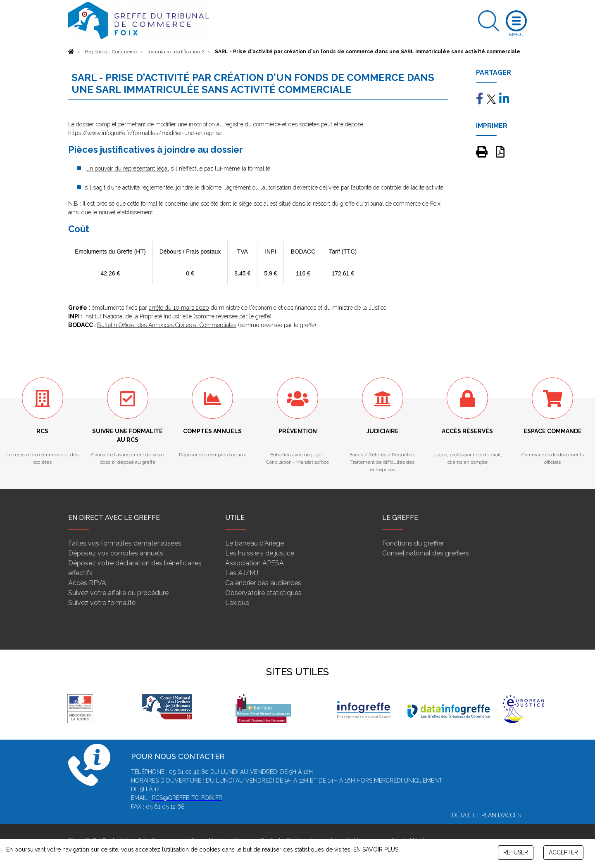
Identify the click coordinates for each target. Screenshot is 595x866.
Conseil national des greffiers (425, 553)
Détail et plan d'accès (486, 815)
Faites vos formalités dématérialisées (124, 543)
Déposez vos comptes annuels (115, 553)
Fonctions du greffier (413, 543)
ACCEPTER (563, 852)
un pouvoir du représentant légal (127, 168)
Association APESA (254, 563)
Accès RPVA (87, 583)
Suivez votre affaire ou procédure (118, 593)
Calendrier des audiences (263, 583)
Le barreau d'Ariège (254, 543)
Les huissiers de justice (259, 553)
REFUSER (515, 852)
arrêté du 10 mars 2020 (179, 307)
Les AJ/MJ (241, 573)
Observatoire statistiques (263, 593)
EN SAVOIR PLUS (375, 849)
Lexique (237, 603)
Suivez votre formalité (102, 603)
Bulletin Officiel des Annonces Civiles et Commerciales (166, 325)
